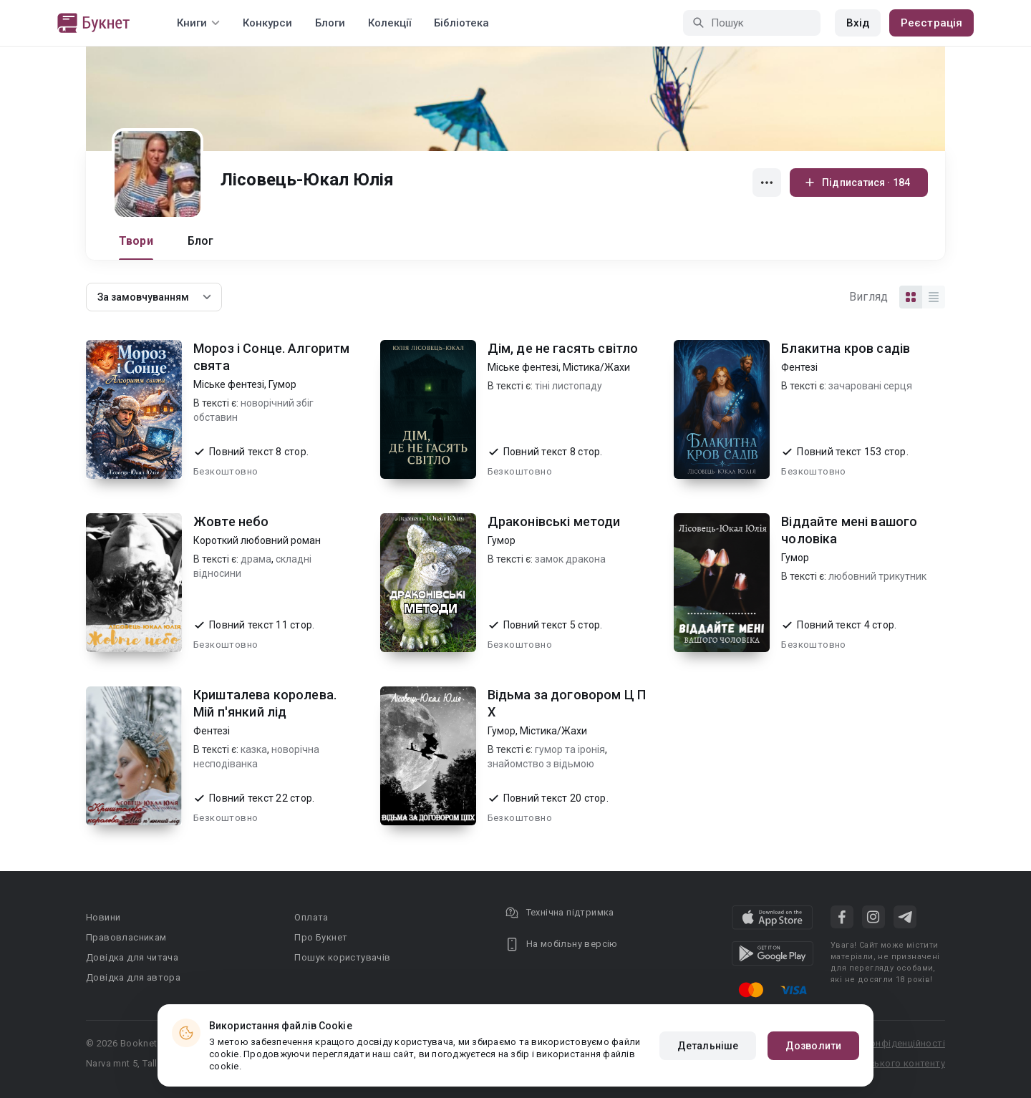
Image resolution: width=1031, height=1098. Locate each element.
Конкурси (267, 22)
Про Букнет (320, 937)
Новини (103, 917)
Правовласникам (126, 937)
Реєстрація (931, 22)
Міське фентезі (228, 384)
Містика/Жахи (596, 367)
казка (254, 749)
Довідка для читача (132, 957)
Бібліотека (461, 22)
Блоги (330, 22)
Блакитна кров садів (845, 348)
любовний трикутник (877, 576)
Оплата (311, 917)
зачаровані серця (870, 386)
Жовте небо (231, 521)
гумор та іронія (570, 749)
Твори (136, 241)
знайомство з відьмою (541, 763)
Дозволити (813, 1045)
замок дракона (570, 559)
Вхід (857, 22)
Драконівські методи (554, 521)
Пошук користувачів (342, 957)
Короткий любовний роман (257, 540)
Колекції (389, 22)
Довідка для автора (133, 977)
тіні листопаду (568, 386)
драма (256, 559)
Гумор (282, 384)
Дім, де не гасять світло (563, 348)
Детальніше (707, 1045)
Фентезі (799, 367)
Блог (201, 241)
